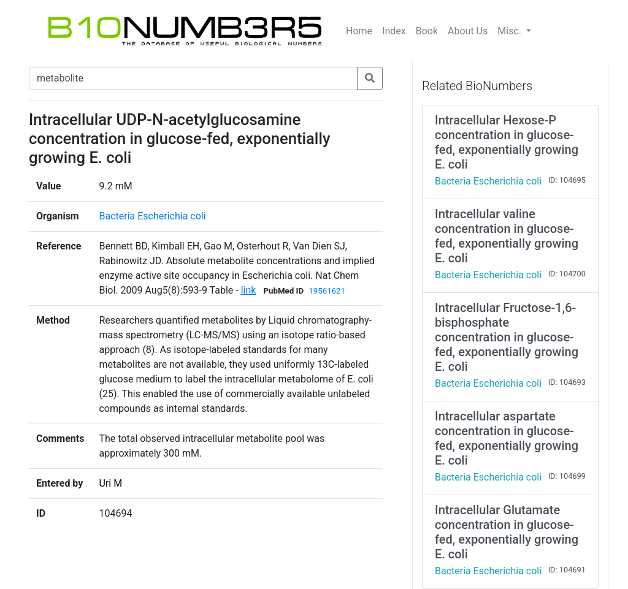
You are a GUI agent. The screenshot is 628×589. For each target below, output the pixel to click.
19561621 (326, 290)
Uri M (110, 483)
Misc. (510, 31)
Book (427, 31)
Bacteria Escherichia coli (152, 216)
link (248, 290)
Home (359, 31)
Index (394, 31)
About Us (468, 31)
